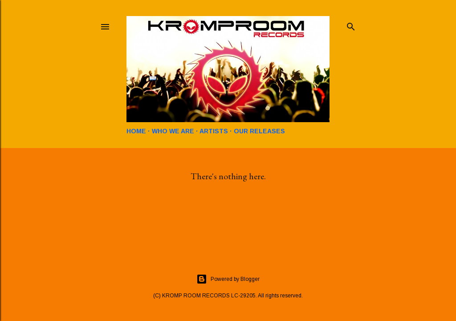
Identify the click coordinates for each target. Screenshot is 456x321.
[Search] (351, 24)
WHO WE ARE (173, 131)
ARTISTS (214, 131)
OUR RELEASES (259, 131)
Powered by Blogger (228, 279)
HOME (136, 131)
